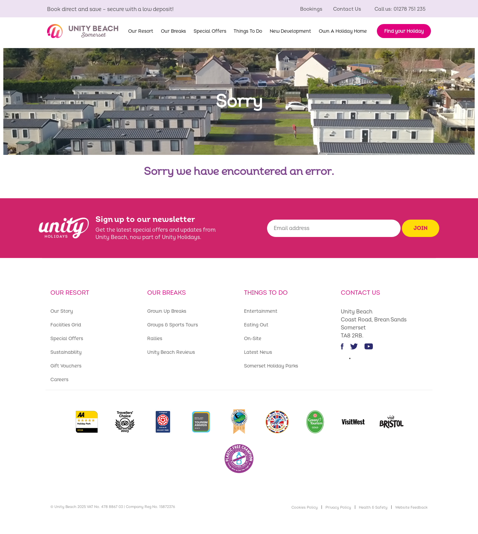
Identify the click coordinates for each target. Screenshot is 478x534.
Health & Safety (373, 507)
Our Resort (140, 31)
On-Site (252, 338)
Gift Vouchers (65, 366)
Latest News (258, 352)
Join (421, 228)
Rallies (154, 338)
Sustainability (65, 352)
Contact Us (347, 9)
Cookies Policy (304, 507)
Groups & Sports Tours (172, 325)
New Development (290, 31)
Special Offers (210, 31)
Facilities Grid (65, 325)
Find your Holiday (404, 31)
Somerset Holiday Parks (271, 366)
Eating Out (256, 325)
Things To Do (248, 31)
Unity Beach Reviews (171, 352)
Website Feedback (411, 507)
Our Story (61, 311)
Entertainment (260, 311)
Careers (59, 379)
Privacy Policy (338, 507)
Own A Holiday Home (343, 31)
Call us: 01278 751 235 (400, 9)
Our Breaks (173, 31)
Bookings (311, 9)
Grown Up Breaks (166, 311)
